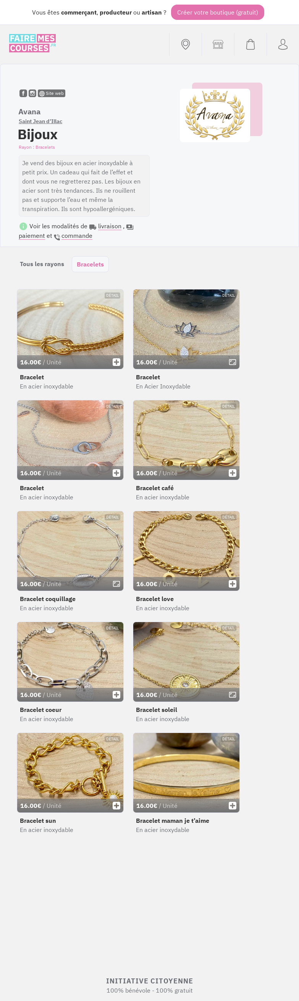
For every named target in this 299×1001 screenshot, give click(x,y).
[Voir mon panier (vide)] (250, 44)
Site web (51, 93)
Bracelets (90, 264)
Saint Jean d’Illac (40, 121)
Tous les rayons (42, 264)
